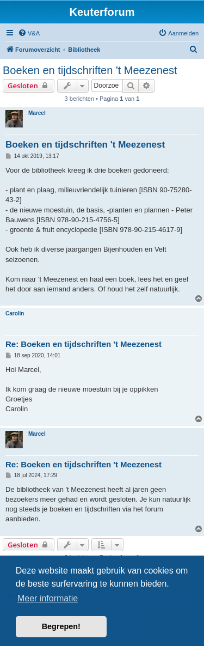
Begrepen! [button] (61, 626)
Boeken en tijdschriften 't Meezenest (90, 70)
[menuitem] (29, 33)
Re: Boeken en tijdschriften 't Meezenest (83, 344)
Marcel (37, 113)
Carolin (14, 313)
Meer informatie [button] (47, 598)
